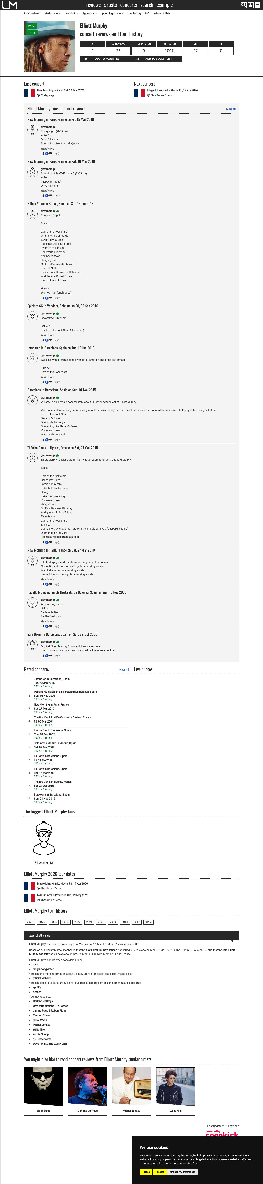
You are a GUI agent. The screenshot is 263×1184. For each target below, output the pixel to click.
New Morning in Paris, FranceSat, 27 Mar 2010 (51, 706)
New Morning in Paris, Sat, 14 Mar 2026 (60, 90)
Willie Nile (39, 1029)
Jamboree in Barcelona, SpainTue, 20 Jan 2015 (52, 681)
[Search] (244, 5)
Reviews (93, 4)
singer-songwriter (43, 969)
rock (35, 964)
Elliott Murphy (93, 25)
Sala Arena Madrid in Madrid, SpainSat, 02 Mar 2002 (55, 745)
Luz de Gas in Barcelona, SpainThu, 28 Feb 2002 (52, 732)
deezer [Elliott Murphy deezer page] (37, 992)
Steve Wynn (40, 1020)
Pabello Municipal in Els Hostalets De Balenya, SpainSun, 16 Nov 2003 (65, 693)
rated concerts (52, 13)
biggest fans (89, 13)
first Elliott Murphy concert (101, 950)
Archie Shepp (41, 1034)
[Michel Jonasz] (131, 1086)
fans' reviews (32, 13)
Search (146, 4)
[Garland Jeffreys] (87, 1086)
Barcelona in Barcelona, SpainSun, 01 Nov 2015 (52, 796)
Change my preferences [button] (182, 1172)
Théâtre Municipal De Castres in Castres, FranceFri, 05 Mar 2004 (62, 719)
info (147, 13)
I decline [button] (160, 1172)
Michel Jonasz (41, 1025)
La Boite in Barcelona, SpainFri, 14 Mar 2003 (50, 758)
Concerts (128, 4)
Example (165, 4)
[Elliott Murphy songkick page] (222, 1135)
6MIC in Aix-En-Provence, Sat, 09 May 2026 (62, 895)
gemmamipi (48, 127)
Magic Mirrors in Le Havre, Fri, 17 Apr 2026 (172, 90)
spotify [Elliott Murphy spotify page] (37, 987)
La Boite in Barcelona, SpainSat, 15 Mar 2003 (50, 771)
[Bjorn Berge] (43, 1086)
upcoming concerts (112, 13)
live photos (71, 13)
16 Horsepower (42, 1039)
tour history (134, 13)
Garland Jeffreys (43, 1001)
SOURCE (29, 23)
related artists (162, 13)
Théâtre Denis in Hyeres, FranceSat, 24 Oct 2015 (52, 783)
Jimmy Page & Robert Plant (49, 1010)
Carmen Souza (41, 1015)
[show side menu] (257, 5)
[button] (250, 5)
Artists (110, 4)
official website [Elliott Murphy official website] (42, 978)
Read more (47, 148)
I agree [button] (146, 1172)
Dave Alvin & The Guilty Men (50, 1043)
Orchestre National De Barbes (50, 1006)
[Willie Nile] (175, 1086)
